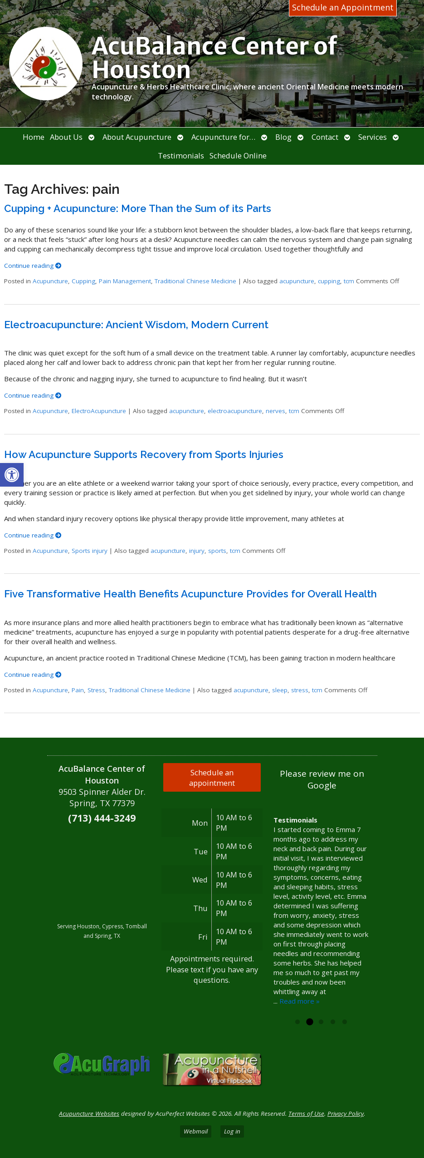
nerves (275, 411)
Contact (325, 137)
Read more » (299, 1000)
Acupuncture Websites (89, 1113)
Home (33, 137)
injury (197, 551)
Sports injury (89, 551)
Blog (283, 137)
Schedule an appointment (212, 777)
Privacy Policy (345, 1113)
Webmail (196, 1131)
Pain (78, 690)
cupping (329, 281)
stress (299, 690)
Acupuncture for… (223, 137)
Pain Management (125, 281)
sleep (280, 690)
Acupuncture (50, 281)
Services (372, 137)
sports (217, 551)
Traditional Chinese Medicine (195, 281)
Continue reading (33, 265)
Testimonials (181, 155)
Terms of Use (306, 1113)
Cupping (83, 281)
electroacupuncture (235, 411)
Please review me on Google (322, 779)
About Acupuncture (136, 137)
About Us (66, 137)
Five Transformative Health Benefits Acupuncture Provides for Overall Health (190, 594)
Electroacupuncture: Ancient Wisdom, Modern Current (136, 324)
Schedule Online (238, 155)
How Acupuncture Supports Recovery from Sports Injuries (143, 454)
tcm (349, 281)
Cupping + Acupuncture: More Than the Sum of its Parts (137, 208)
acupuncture (296, 281)
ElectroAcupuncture (99, 411)
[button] (12, 475)
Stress (96, 690)
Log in (232, 1131)
